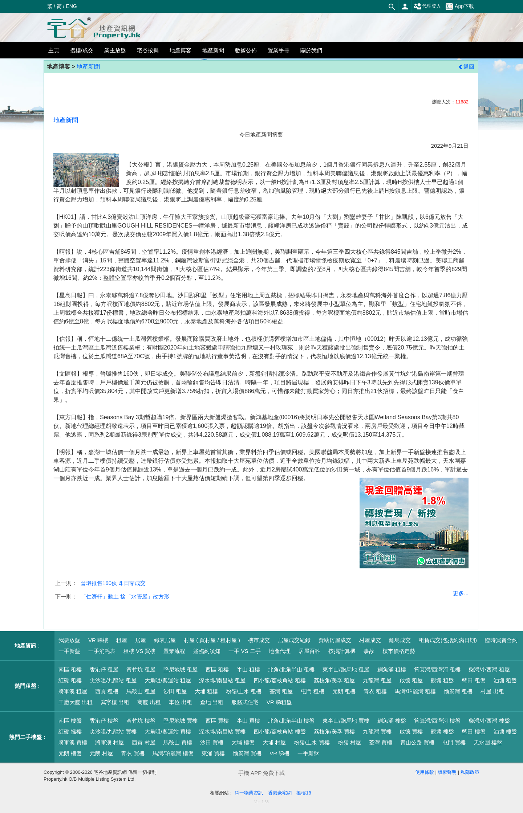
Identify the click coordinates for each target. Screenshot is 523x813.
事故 (369, 651)
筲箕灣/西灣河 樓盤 (437, 721)
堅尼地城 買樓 (180, 721)
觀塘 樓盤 (442, 731)
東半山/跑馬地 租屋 (346, 669)
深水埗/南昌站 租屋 (222, 680)
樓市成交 (259, 640)
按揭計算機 (342, 651)
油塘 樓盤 (505, 731)
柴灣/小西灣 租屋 (489, 669)
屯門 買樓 (454, 742)
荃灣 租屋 (281, 691)
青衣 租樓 (375, 691)
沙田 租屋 (175, 691)
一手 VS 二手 (244, 651)
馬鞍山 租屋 (140, 691)
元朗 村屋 (101, 753)
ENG (71, 6)
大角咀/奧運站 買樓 (168, 731)
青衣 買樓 (132, 753)
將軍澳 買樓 (72, 742)
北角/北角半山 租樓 (291, 669)
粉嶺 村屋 (349, 742)
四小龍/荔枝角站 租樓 (279, 680)
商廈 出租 (149, 702)
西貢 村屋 (143, 742)
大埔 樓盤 (243, 742)
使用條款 (424, 772)
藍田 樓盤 (473, 731)
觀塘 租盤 (442, 680)
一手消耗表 (101, 651)
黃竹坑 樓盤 (140, 721)
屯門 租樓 (312, 691)
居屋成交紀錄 (294, 640)
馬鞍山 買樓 (177, 742)
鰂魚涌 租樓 (391, 669)
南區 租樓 (70, 669)
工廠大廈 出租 (75, 702)
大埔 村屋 (274, 742)
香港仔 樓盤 (104, 721)
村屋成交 (370, 640)
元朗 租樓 (344, 691)
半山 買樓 (248, 721)
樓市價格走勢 (398, 651)
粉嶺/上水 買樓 (311, 742)
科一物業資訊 (249, 793)
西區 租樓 (217, 669)
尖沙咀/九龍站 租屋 (113, 680)
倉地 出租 (211, 702)
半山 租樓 (248, 669)
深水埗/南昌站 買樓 (222, 731)
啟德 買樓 (411, 731)
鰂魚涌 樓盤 (391, 721)
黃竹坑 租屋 (140, 669)
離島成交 (400, 640)
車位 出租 (180, 702)
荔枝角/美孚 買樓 (334, 731)
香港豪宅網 (280, 793)
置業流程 (174, 651)
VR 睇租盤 (279, 702)
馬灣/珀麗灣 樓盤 (173, 753)
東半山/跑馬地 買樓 (346, 721)
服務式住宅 (245, 702)
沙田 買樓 (211, 742)
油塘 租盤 (505, 680)
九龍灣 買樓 (377, 731)
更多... (461, 593)
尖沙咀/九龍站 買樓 (113, 731)
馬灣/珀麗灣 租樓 (415, 691)
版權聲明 (447, 772)
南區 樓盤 (70, 721)
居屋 (140, 640)
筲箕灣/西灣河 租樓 (437, 669)
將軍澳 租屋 (72, 691)
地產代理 (280, 651)
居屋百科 (309, 651)
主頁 (53, 50)
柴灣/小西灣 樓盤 (489, 721)
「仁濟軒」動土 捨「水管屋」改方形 (125, 596)
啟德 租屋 (411, 680)
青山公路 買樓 (417, 742)
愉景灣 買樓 (247, 753)
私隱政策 (470, 772)
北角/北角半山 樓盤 (291, 721)
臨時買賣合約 (501, 640)
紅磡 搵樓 (70, 731)
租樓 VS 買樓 (139, 651)
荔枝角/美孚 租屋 (334, 680)
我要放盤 (69, 640)
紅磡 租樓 (70, 680)
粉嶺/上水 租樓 (244, 691)
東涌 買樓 (213, 753)
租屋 (121, 640)
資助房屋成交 (335, 640)
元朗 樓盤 (70, 753)
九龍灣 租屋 (377, 680)
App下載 (460, 6)
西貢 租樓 (106, 691)
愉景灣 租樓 (458, 691)
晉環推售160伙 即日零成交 (113, 583)
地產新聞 (88, 67)
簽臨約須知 (206, 651)
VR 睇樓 (98, 640)
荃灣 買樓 (380, 742)
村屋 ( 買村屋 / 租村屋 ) (212, 640)
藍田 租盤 (473, 680)
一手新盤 (69, 651)
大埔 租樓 (206, 691)
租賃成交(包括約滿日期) (448, 640)
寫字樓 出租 (115, 702)
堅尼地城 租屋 (180, 669)
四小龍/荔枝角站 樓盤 (279, 731)
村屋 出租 (492, 691)
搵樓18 (303, 793)
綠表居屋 (165, 640)
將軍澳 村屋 (109, 742)
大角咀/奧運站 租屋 (168, 680)
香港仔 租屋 (104, 669)
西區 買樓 (217, 721)
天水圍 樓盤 (488, 742)
